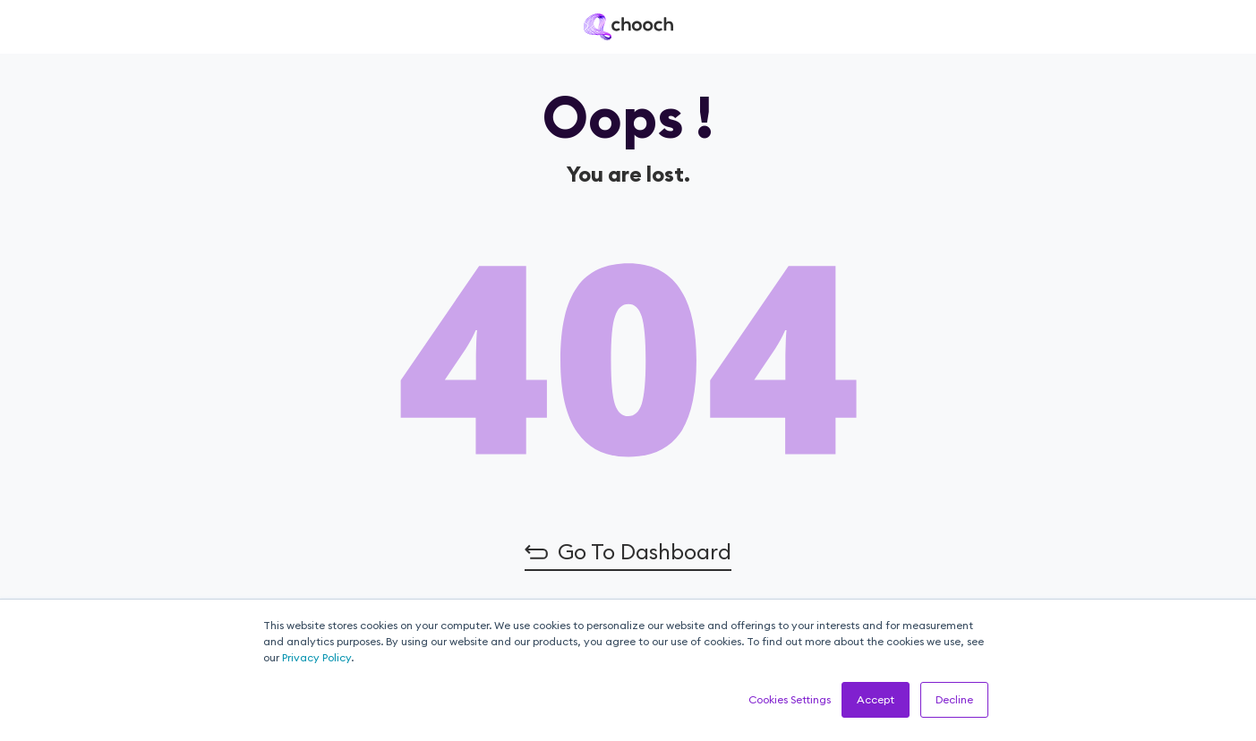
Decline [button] (954, 699)
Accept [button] (875, 699)
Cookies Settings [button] (789, 699)
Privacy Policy (316, 657)
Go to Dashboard (644, 551)
